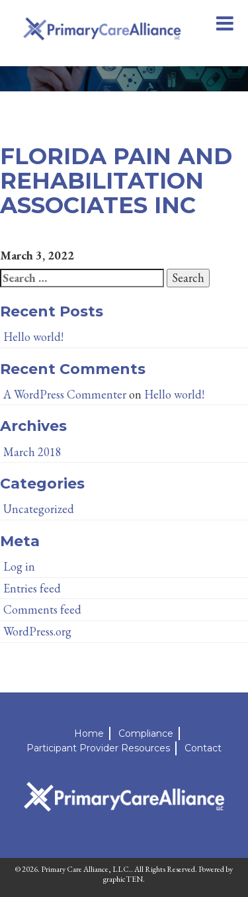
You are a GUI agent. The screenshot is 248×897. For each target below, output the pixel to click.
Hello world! (33, 336)
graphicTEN (123, 879)
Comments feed (42, 609)
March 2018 (32, 451)
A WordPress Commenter (64, 394)
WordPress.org (37, 631)
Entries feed (32, 588)
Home (89, 733)
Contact (203, 748)
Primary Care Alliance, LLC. (86, 869)
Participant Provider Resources (98, 748)
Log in (19, 566)
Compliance (145, 733)
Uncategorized (38, 508)
